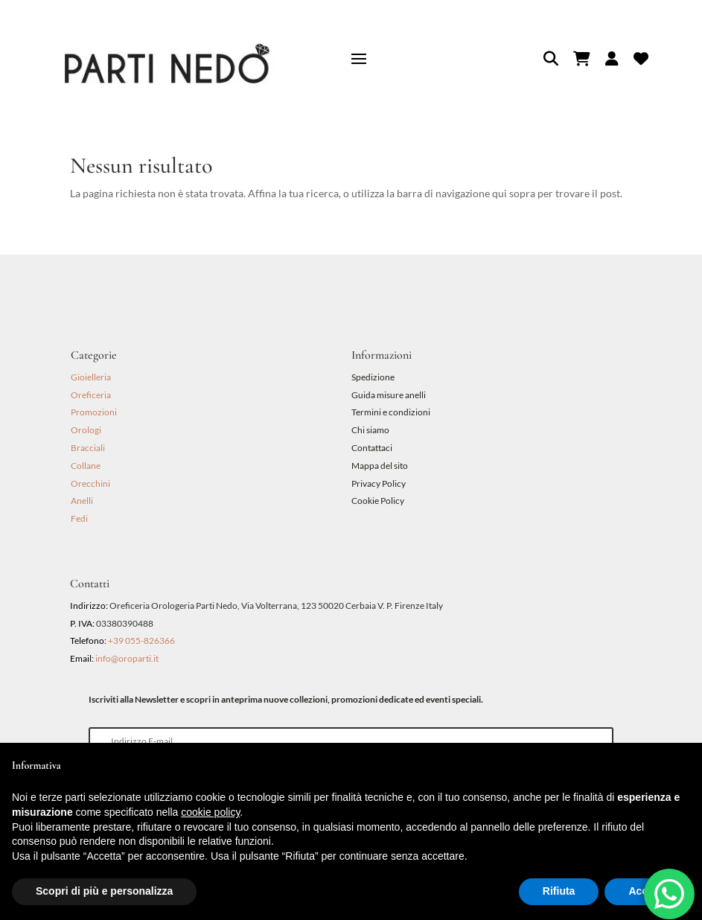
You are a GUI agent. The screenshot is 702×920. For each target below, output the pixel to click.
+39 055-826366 (141, 640)
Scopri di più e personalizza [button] (104, 891)
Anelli (82, 500)
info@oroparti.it (127, 658)
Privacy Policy (378, 483)
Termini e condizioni (391, 412)
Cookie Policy (377, 500)
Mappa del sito (379, 465)
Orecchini (90, 483)
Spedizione (373, 377)
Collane (85, 465)
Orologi (86, 429)
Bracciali (88, 447)
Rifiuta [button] (559, 891)
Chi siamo (370, 429)
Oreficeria (91, 394)
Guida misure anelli (388, 394)
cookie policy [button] (210, 812)
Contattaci (371, 447)
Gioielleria (91, 377)
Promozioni (94, 412)
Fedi (79, 518)
